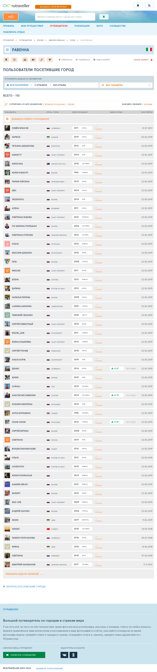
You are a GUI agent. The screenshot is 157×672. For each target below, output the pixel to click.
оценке (71, 104)
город (72, 40)
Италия (40, 40)
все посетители (19, 85)
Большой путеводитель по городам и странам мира (43, 620)
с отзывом (40, 85)
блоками (148, 104)
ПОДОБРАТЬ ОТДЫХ (14, 32)
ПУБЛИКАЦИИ (82, 26)
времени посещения (55, 104)
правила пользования (49, 668)
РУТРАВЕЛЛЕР (10, 609)
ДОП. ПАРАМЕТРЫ (114, 85)
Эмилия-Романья (57, 40)
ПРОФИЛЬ (8, 26)
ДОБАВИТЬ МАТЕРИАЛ (53, 6)
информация (86, 40)
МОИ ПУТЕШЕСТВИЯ (32, 26)
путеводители (25, 40)
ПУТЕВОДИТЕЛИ (59, 26)
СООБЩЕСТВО (118, 26)
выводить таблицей (131, 104)
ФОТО (99, 26)
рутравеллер (8, 40)
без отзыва (59, 85)
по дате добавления (25, 104)
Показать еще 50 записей (24, 573)
